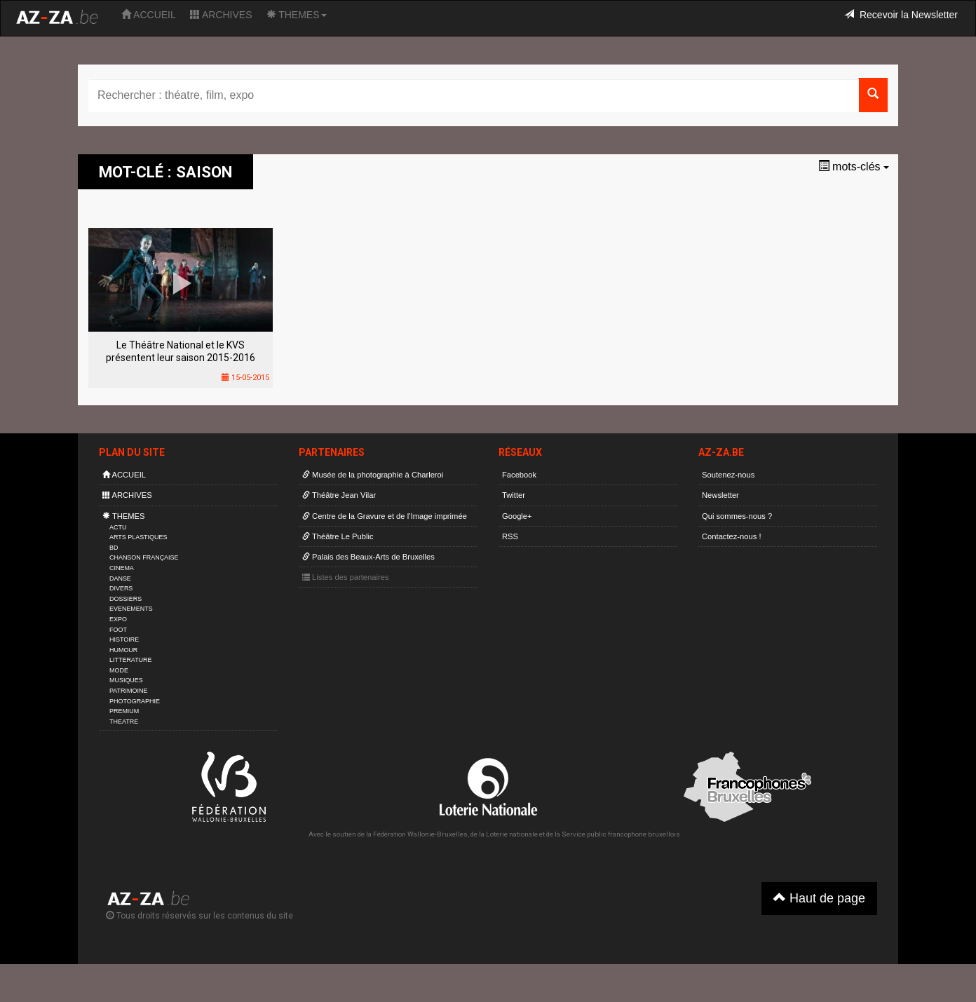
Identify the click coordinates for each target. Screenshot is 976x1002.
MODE (118, 670)
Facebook (519, 474)
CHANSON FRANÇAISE (144, 557)
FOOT (118, 629)
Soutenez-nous (728, 474)
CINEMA (121, 567)
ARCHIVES (221, 14)
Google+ (517, 516)
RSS (510, 536)
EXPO (118, 619)
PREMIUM (124, 711)
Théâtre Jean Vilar (339, 495)
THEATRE (123, 721)
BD (113, 547)
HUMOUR (123, 650)
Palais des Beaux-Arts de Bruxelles (368, 557)
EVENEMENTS (131, 608)
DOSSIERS (125, 598)
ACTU (117, 527)
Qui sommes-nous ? (737, 516)
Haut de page (819, 898)
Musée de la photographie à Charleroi (372, 474)
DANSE (120, 578)
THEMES (296, 14)
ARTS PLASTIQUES (138, 537)
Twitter (513, 495)
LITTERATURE (130, 659)
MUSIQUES (126, 680)
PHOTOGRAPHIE (134, 701)
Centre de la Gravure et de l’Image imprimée (384, 516)
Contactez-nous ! (731, 536)
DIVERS (121, 588)
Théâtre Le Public (338, 536)
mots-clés (853, 166)
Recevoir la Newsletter (901, 14)
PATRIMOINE (128, 690)
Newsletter (720, 495)
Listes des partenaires (345, 577)
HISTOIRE (124, 639)
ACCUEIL (148, 14)
